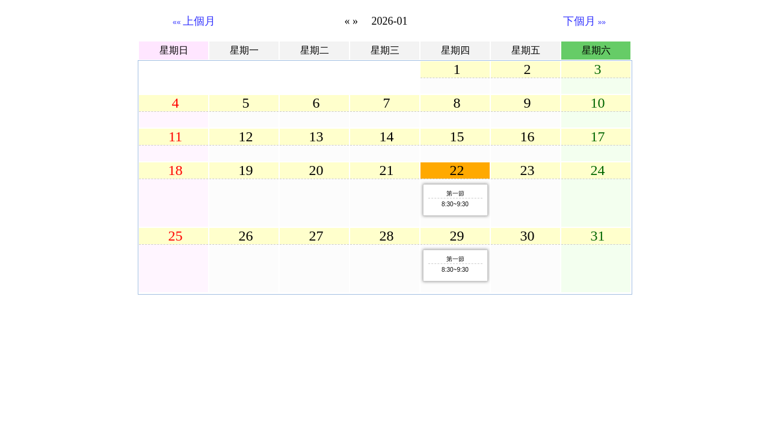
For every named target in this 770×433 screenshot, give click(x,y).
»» (584, 22)
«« (194, 22)
